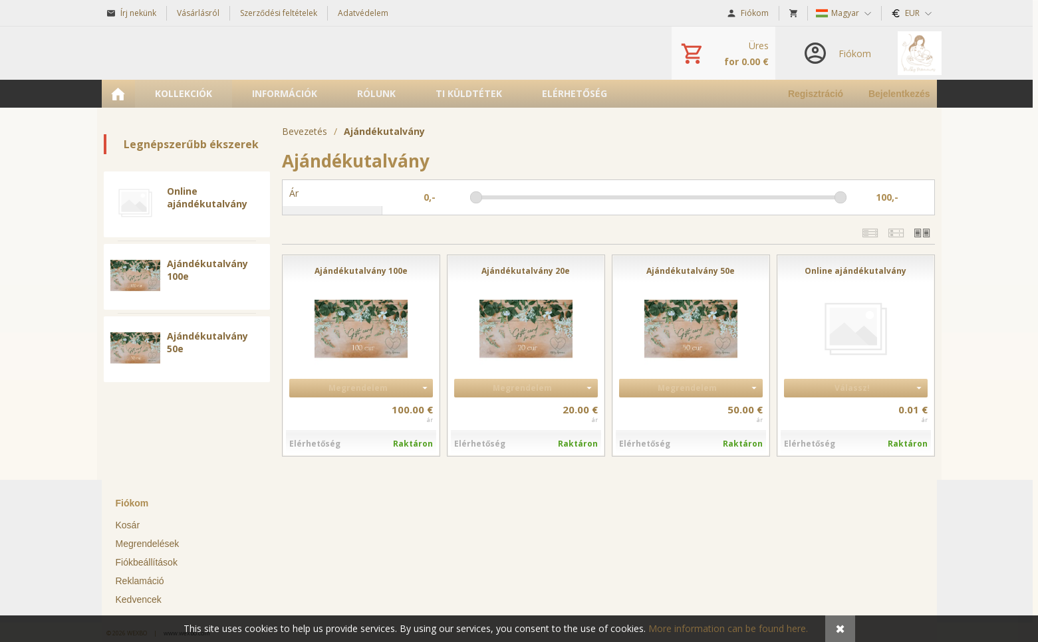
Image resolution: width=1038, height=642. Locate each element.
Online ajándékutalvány (207, 197)
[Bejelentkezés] (836, 53)
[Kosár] (723, 53)
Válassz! (852, 387)
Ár (294, 193)
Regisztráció (815, 93)
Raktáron (413, 443)
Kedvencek (139, 599)
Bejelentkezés (899, 93)
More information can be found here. (728, 628)
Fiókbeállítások (147, 562)
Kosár (128, 525)
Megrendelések (148, 543)
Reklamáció (140, 581)
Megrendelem (358, 387)
